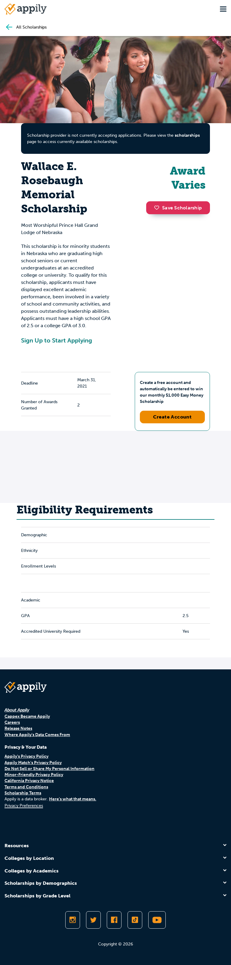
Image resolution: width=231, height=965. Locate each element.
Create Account (172, 417)
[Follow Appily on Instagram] (72, 920)
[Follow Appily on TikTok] (135, 920)
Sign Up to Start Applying (56, 340)
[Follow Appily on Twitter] (93, 920)
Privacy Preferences (24, 805)
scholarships (187, 135)
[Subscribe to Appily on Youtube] (157, 920)
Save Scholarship (178, 208)
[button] (158, 207)
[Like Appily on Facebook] (114, 920)
